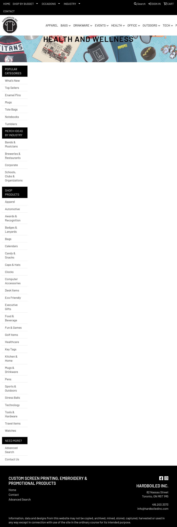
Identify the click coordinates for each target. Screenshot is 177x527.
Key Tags (10, 349)
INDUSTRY (70, 3)
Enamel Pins (13, 95)
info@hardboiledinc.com (152, 508)
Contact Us (12, 459)
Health (116, 25)
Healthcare (12, 342)
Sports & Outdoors (11, 388)
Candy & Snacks (10, 255)
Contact (14, 494)
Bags (64, 25)
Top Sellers (12, 87)
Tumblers (11, 124)
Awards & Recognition (12, 218)
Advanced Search (11, 450)
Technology (12, 405)
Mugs (8, 102)
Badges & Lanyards (11, 229)
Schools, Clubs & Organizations (14, 176)
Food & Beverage (11, 318)
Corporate (11, 165)
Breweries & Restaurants (13, 155)
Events (100, 25)
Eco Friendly (13, 297)
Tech (166, 25)
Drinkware (81, 25)
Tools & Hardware (11, 414)
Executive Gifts (11, 307)
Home (12, 489)
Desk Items (12, 290)
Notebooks (12, 116)
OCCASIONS (49, 3)
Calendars (11, 246)
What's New (12, 80)
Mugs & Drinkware (11, 369)
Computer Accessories (12, 281)
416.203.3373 (160, 504)
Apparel (52, 25)
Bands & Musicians (11, 144)
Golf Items (11, 334)
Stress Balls (12, 397)
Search (140, 3)
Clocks (9, 271)
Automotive (12, 209)
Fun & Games (13, 327)
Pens (8, 379)
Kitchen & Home (11, 358)
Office (132, 25)
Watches (10, 430)
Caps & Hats (12, 264)
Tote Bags (11, 109)
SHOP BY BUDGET (23, 3)
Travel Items (12, 423)
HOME (6, 3)
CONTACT (9, 11)
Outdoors (150, 25)
